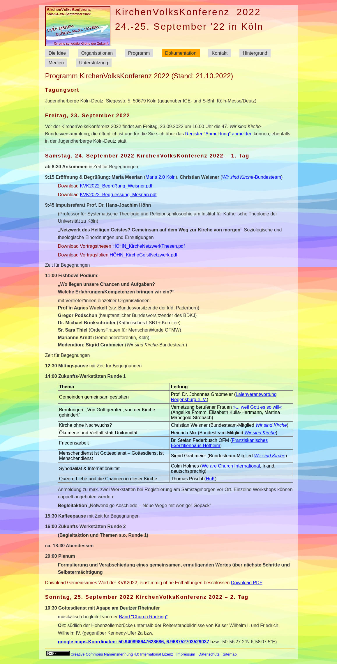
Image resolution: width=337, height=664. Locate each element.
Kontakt (219, 53)
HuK (210, 478)
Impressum (185, 654)
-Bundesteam (251, 177)
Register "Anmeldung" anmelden (218, 133)
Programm (139, 53)
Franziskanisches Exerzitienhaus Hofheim (219, 443)
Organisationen (97, 53)
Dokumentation (181, 53)
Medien (56, 63)
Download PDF (246, 582)
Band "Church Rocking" (143, 616)
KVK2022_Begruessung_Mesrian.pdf (118, 194)
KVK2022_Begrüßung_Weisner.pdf (116, 185)
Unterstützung (93, 63)
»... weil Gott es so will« (257, 407)
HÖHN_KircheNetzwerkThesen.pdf (148, 246)
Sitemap (230, 654)
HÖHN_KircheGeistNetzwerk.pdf (143, 254)
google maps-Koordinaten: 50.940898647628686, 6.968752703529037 (133, 641)
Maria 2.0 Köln (161, 177)
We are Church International (231, 465)
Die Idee (57, 53)
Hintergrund (255, 53)
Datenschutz (208, 654)
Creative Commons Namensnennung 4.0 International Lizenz (109, 654)
